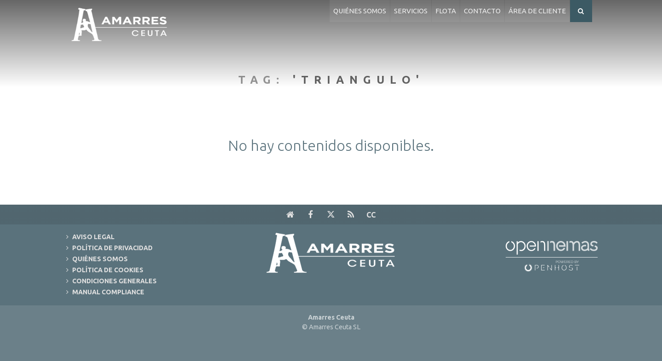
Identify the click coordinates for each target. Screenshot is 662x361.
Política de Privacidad (112, 248)
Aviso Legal (93, 237)
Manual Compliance (108, 292)
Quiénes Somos (100, 259)
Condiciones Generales (114, 281)
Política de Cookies (107, 270)
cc (371, 215)
